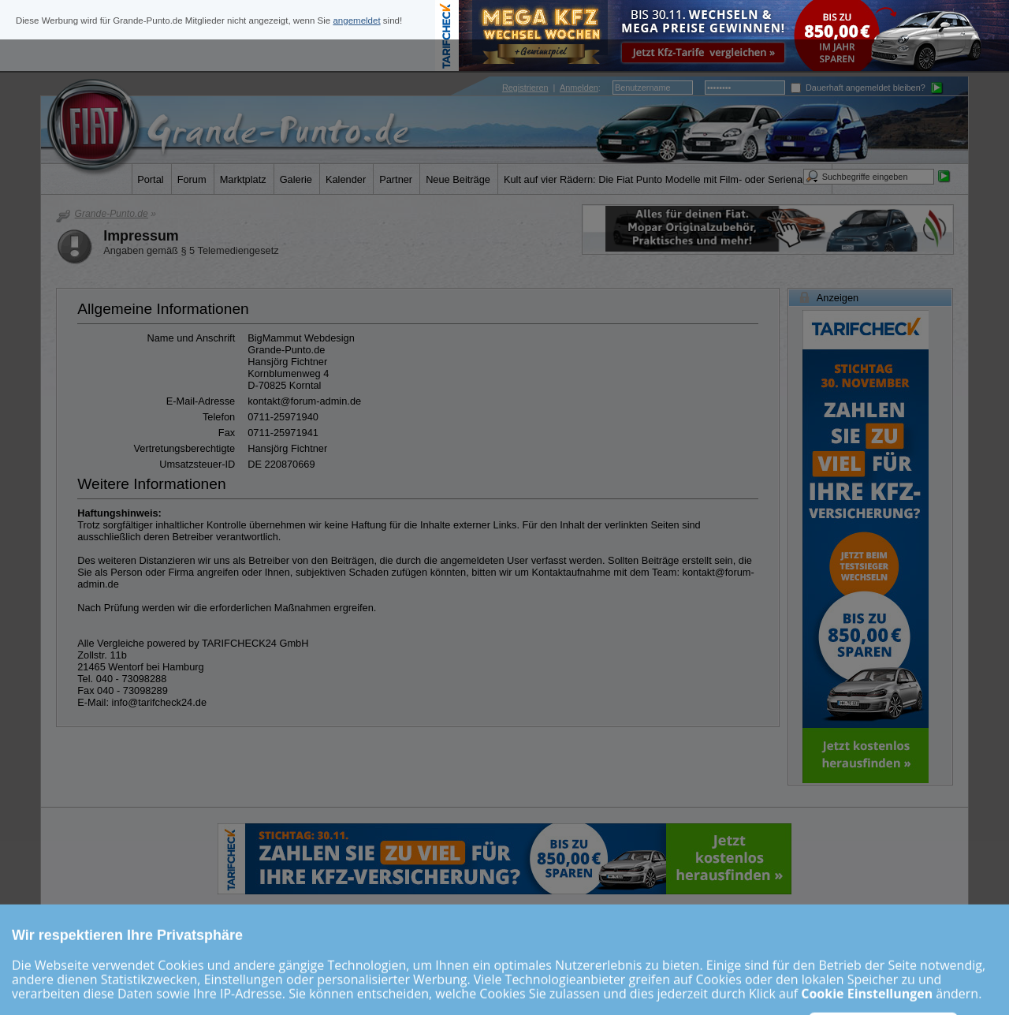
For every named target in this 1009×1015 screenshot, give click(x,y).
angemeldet (356, 20)
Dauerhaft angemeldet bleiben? (858, 87)
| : (551, 87)
